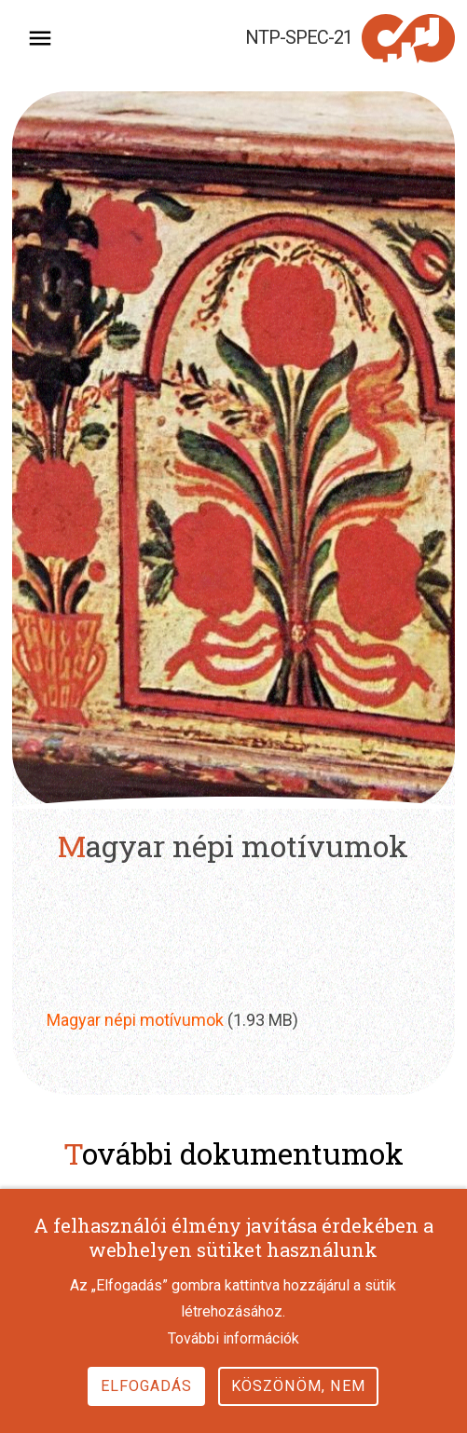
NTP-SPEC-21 (298, 37)
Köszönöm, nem (298, 1407)
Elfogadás (146, 1407)
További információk (233, 1361)
